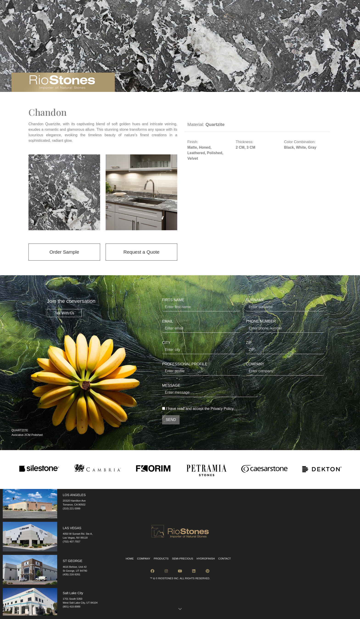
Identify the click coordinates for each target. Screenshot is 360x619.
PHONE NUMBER (285, 326)
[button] (180, 609)
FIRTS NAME (201, 304)
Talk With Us (64, 313)
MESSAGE (210, 390)
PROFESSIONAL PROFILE (201, 368)
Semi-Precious (182, 558)
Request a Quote (141, 252)
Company (143, 558)
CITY (201, 347)
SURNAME (285, 304)
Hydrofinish (206, 558)
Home (130, 558)
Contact (224, 558)
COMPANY (285, 368)
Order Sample (64, 252)
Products (161, 558)
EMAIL (201, 326)
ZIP (285, 347)
